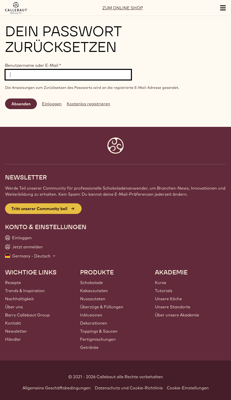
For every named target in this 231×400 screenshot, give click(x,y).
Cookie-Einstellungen (188, 387)
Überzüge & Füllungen (101, 306)
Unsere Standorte (172, 306)
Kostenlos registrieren (88, 103)
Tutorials (163, 290)
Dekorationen (93, 323)
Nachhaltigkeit (19, 298)
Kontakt (13, 323)
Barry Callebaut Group (27, 314)
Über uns (14, 306)
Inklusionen (91, 314)
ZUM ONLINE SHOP (122, 7)
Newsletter (16, 331)
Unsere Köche (168, 298)
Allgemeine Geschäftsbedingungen (56, 387)
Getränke (89, 347)
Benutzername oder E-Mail (33, 65)
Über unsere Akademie (177, 314)
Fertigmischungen (98, 339)
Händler (13, 339)
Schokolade (91, 282)
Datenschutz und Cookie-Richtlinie (129, 387)
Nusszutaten (92, 298)
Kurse (160, 282)
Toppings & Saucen (99, 331)
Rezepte (13, 282)
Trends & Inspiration (25, 290)
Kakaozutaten (94, 290)
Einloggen (52, 103)
